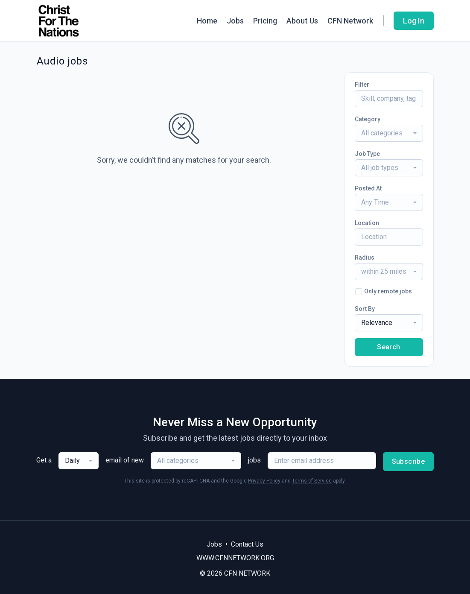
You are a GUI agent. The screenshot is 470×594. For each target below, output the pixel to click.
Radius (364, 257)
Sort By (365, 308)
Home (207, 20)
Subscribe (408, 461)
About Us (302, 20)
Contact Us (247, 544)
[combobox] (389, 133)
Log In (413, 20)
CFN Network (350, 20)
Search (388, 347)
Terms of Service (312, 481)
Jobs (235, 20)
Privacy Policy (264, 481)
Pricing (265, 20)
